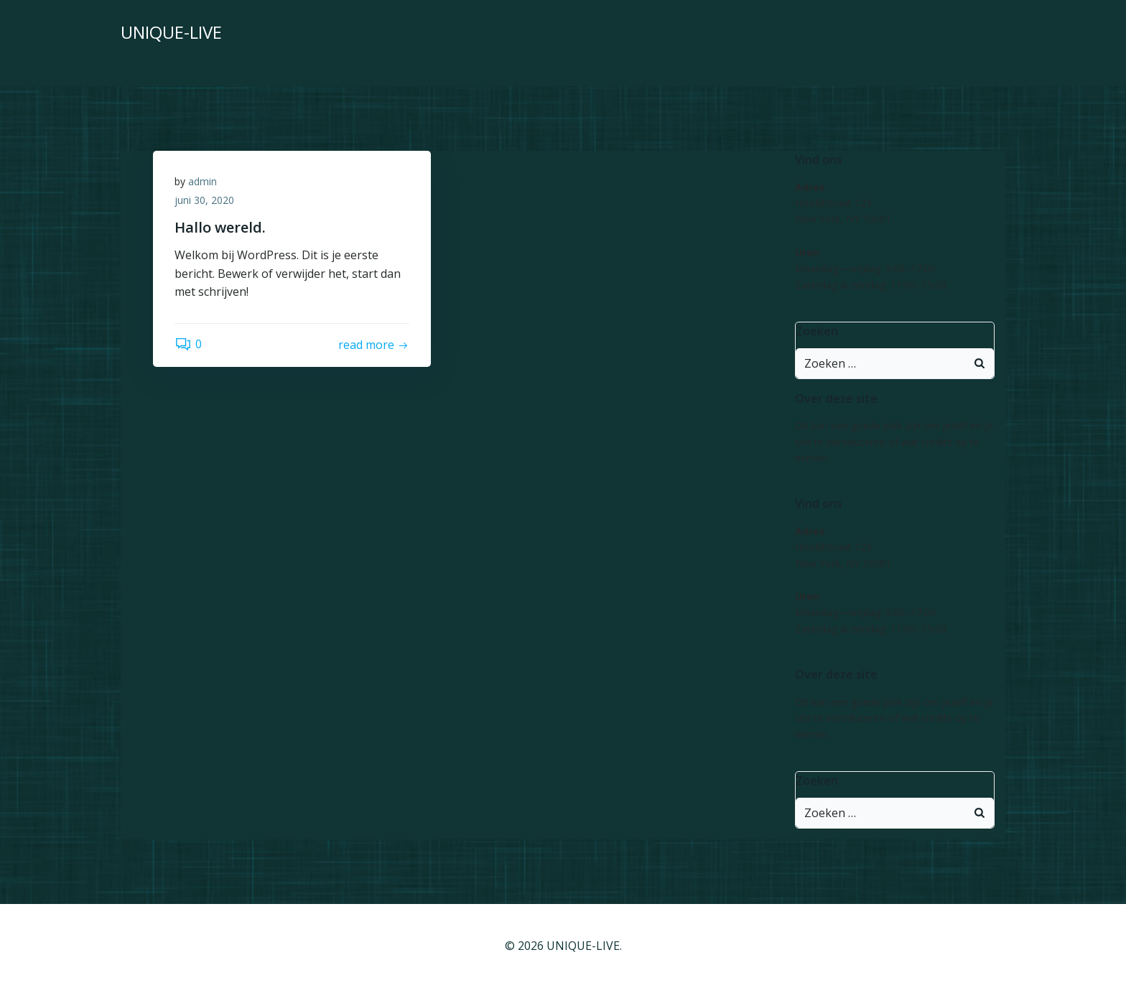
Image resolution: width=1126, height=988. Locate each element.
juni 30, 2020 (204, 200)
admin (202, 181)
